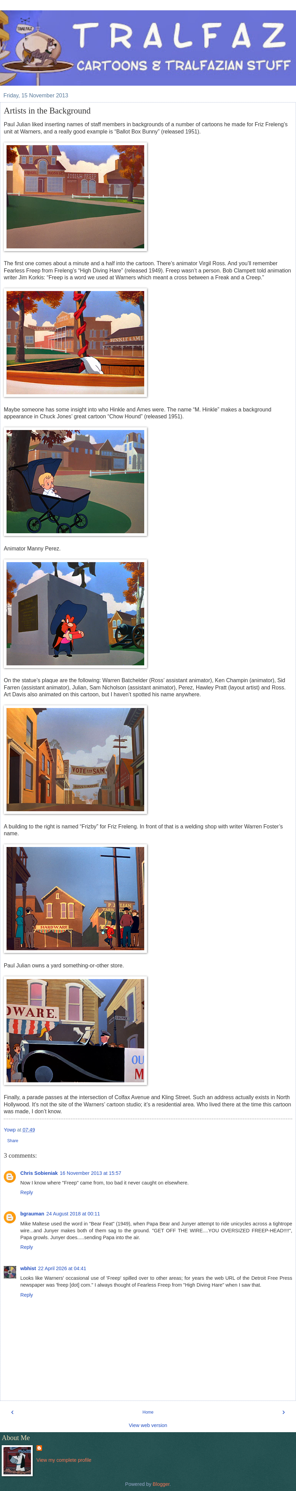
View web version (148, 1425)
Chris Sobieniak (39, 1173)
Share (12, 1140)
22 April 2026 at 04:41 (62, 1268)
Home (148, 1412)
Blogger (161, 1484)
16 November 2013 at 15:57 (90, 1173)
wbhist (28, 1268)
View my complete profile (64, 1460)
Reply (26, 1192)
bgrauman (32, 1213)
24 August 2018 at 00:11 (73, 1213)
